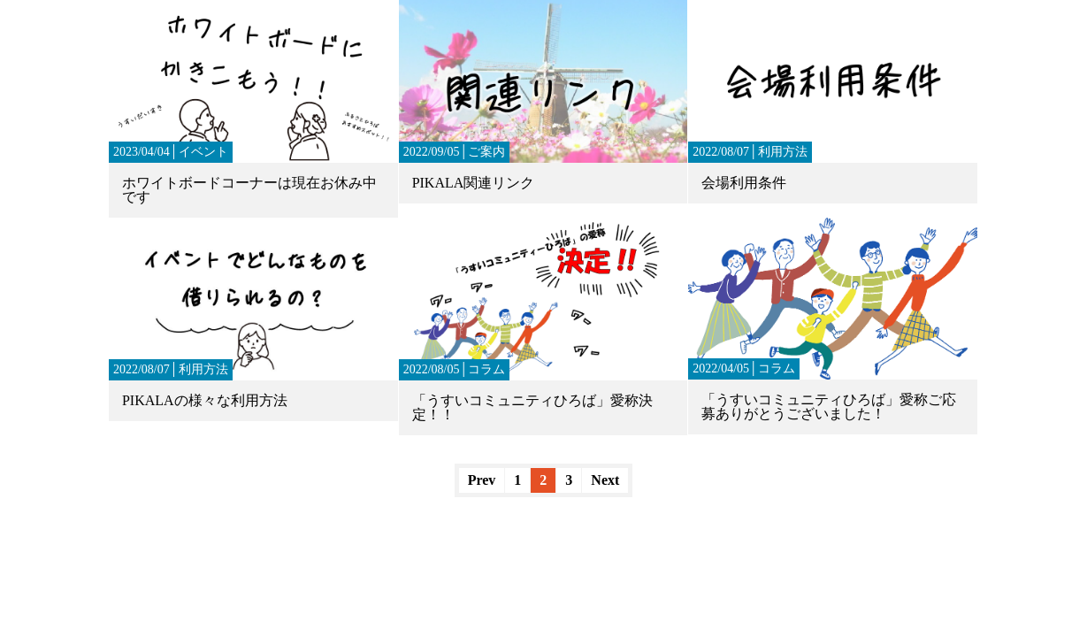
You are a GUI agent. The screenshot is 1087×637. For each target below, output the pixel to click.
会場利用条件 (743, 182)
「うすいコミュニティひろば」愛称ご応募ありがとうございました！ (828, 406)
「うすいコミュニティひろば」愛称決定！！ (532, 407)
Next (605, 479)
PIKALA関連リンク (473, 182)
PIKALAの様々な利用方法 (204, 400)
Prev (482, 479)
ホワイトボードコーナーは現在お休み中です (249, 189)
